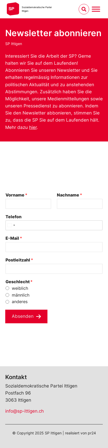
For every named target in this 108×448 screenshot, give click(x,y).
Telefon (13, 216)
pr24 (92, 433)
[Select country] (11, 225)
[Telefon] (54, 225)
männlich (20, 295)
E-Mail (14, 238)
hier (33, 127)
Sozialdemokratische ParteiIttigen (37, 9)
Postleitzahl (19, 260)
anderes (20, 301)
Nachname (69, 195)
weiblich (20, 288)
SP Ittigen (13, 43)
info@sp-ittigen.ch (24, 411)
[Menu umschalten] (96, 9)
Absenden (23, 316)
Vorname (16, 195)
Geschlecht (19, 281)
